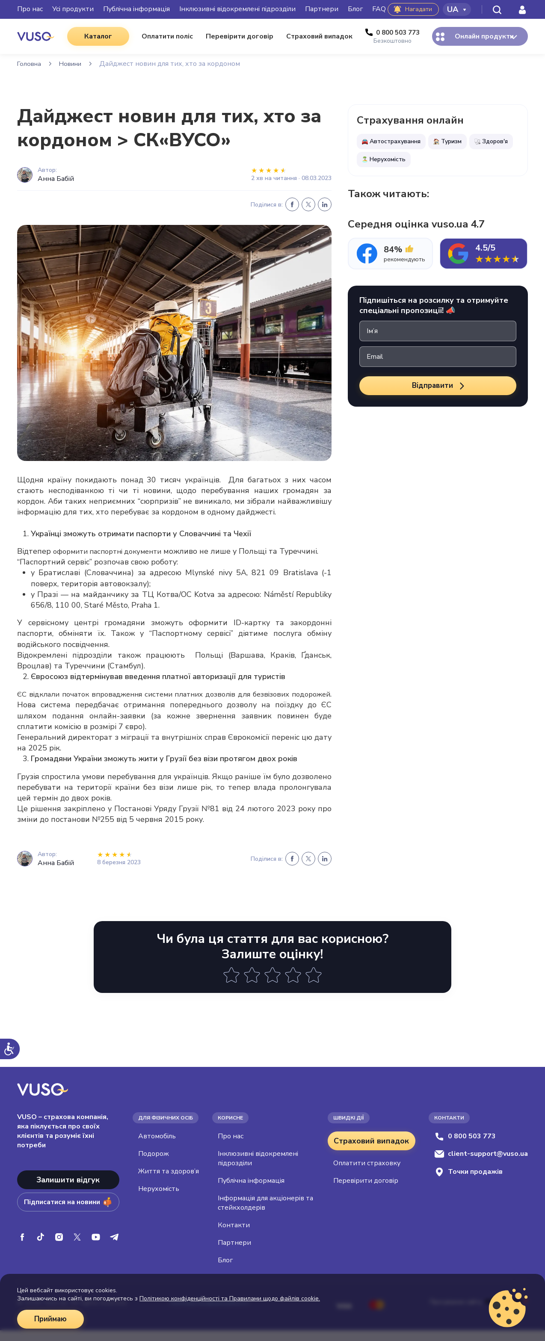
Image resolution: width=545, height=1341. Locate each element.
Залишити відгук (68, 1190)
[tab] (390, 253)
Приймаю (51, 1319)
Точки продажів (468, 1182)
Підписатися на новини (68, 1213)
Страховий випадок (371, 1151)
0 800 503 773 (465, 1147)
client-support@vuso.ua (481, 1164)
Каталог (93, 36)
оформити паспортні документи (123, 551)
